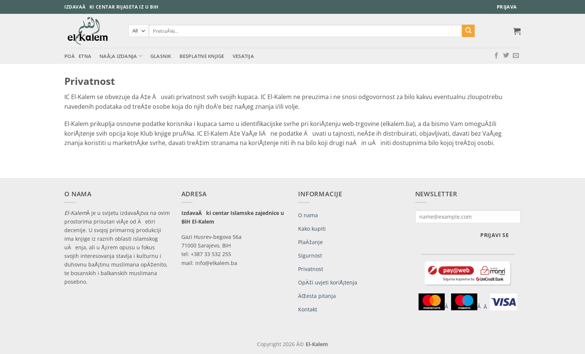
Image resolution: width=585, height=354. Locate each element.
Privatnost (310, 269)
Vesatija (243, 56)
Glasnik (160, 56)
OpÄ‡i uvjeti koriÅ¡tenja (327, 282)
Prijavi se (494, 234)
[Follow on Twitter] (506, 55)
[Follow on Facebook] (496, 55)
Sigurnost (310, 255)
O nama (308, 215)
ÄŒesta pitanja (317, 295)
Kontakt (307, 309)
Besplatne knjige (202, 56)
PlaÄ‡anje (310, 242)
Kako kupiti (312, 228)
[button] (506, 7)
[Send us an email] (516, 55)
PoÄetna (77, 56)
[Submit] (468, 31)
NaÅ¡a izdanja (120, 55)
